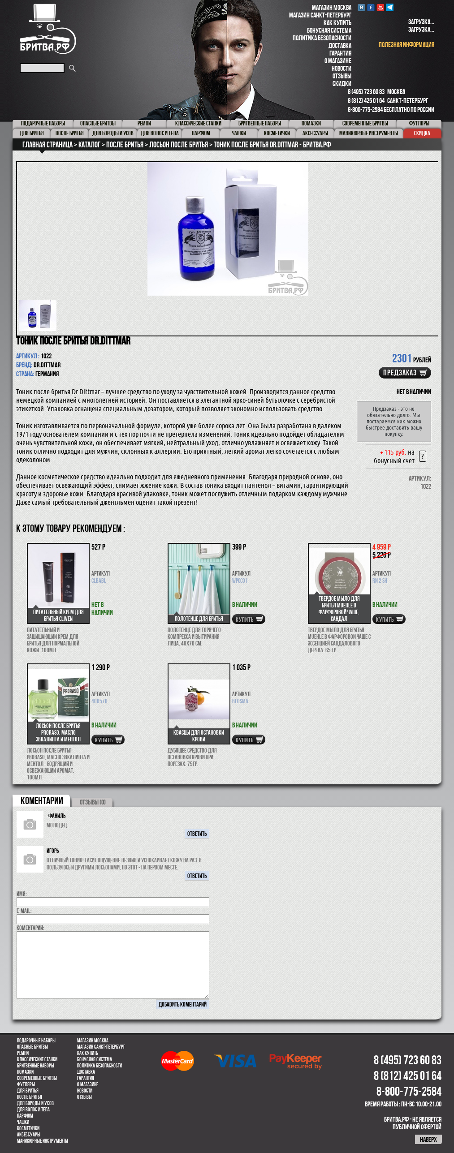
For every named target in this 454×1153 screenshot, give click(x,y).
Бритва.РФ (48, 29)
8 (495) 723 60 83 (366, 91)
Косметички (28, 1128)
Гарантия (340, 53)
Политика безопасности (322, 38)
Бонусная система (329, 30)
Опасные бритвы (32, 1047)
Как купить (337, 22)
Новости (341, 68)
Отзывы (342, 76)
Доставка (340, 45)
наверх (428, 1139)
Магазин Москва (331, 7)
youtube (380, 7)
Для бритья (28, 1091)
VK (361, 7)
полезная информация (406, 44)
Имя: (22, 893)
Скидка (422, 133)
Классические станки (37, 1059)
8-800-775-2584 (365, 109)
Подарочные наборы (36, 1040)
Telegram (389, 7)
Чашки (23, 1122)
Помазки (25, 1072)
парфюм (25, 1116)
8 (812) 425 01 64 (366, 100)
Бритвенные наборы (35, 1066)
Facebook (371, 7)
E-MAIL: (24, 910)
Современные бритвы (37, 1078)
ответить (197, 833)
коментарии (42, 800)
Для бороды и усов (35, 1103)
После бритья (29, 1097)
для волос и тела (33, 1109)
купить (245, 619)
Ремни (23, 1053)
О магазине (337, 61)
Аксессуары (28, 1134)
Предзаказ (400, 372)
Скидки (342, 83)
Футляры (26, 1084)
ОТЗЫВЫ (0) (93, 802)
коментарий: (30, 927)
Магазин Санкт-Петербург (320, 15)
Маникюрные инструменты (42, 1141)
